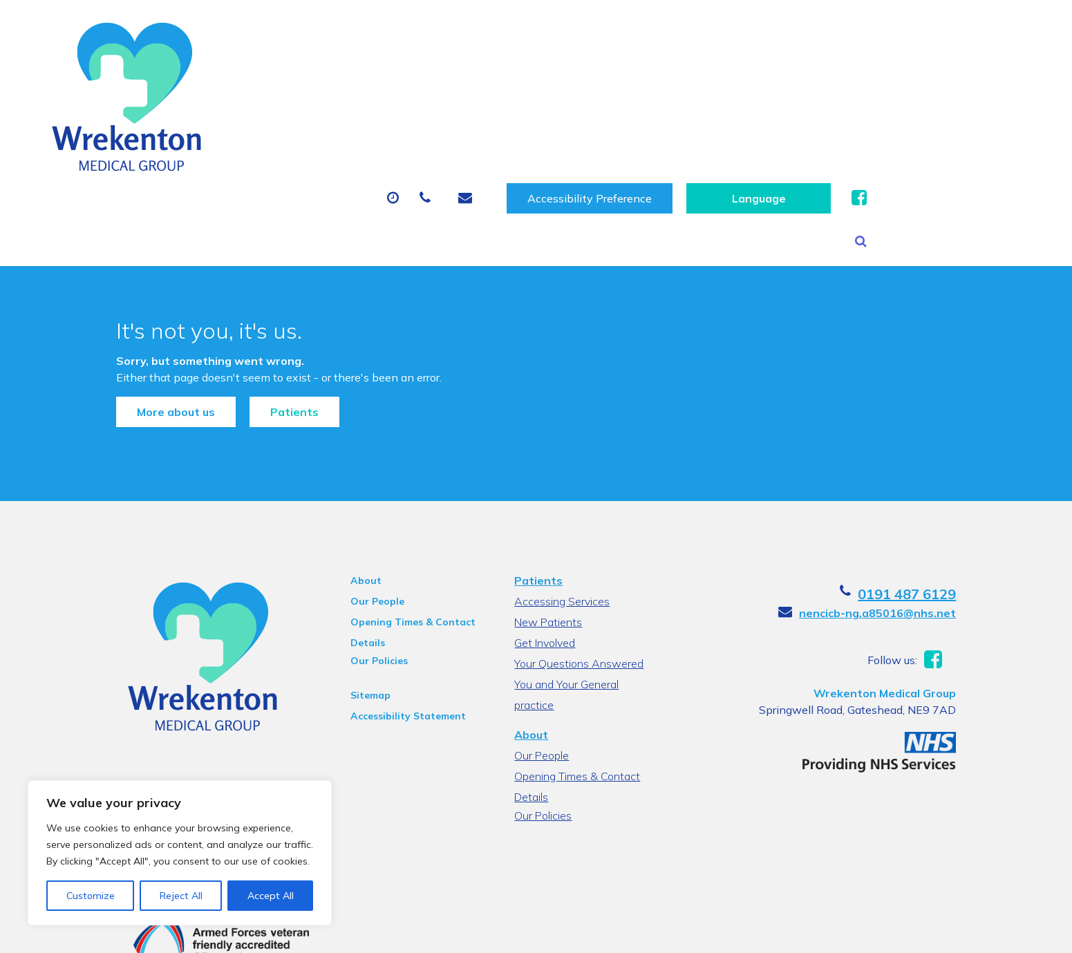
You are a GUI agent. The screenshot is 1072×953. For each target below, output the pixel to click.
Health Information (288, 135)
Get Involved (543, 574)
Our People (366, 533)
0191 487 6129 (933, 525)
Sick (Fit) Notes (618, 86)
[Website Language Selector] (924, 32)
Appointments (370, 86)
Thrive (968, 931)
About (252, 86)
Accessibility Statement (396, 647)
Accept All (270, 895)
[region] (180, 852)
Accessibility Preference (755, 32)
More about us (150, 329)
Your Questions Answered (577, 595)
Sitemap (359, 627)
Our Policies (367, 592)
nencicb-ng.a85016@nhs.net (903, 544)
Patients (268, 329)
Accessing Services (560, 533)
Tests (719, 86)
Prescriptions (498, 86)
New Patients (815, 86)
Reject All (181, 895)
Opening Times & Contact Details (401, 555)
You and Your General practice (586, 616)
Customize (90, 895)
